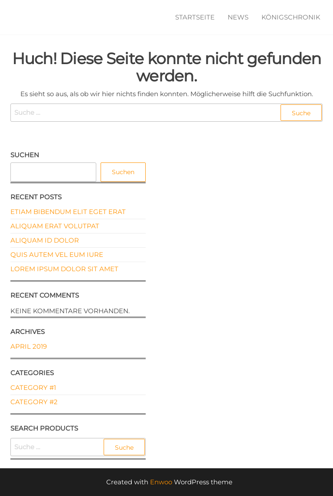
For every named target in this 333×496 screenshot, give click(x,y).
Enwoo (161, 482)
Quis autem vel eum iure (56, 254)
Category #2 (34, 402)
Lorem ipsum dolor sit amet (64, 269)
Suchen (24, 155)
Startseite (195, 17)
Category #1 (33, 387)
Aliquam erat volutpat (54, 226)
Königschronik (290, 17)
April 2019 (28, 346)
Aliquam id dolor (44, 240)
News (238, 17)
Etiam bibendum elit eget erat (68, 211)
